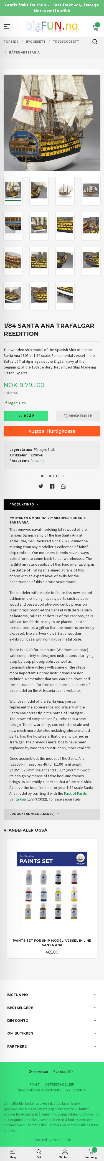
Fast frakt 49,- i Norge (75, 4)
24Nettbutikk (61, 1139)
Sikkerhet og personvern (40, 1090)
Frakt (35, 1084)
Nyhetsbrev (76, 1090)
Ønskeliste (78, 416)
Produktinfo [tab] (21, 504)
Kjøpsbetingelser (59, 1084)
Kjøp (26, 416)
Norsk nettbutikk (52, 10)
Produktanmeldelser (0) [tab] (31, 814)
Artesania (37, 460)
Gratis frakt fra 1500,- (27, 4)
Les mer (53, 1125)
